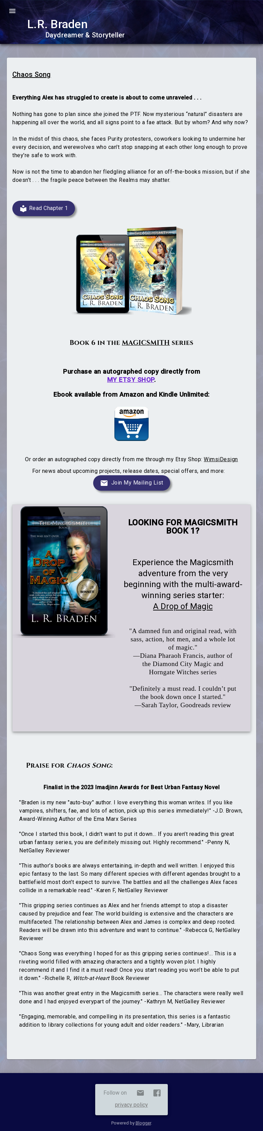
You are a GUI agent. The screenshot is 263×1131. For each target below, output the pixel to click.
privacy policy (131, 1104)
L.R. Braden (57, 24)
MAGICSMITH (146, 342)
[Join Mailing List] (131, 483)
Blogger (143, 1123)
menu (12, 11)
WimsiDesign (221, 459)
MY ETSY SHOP (130, 380)
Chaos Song (31, 74)
